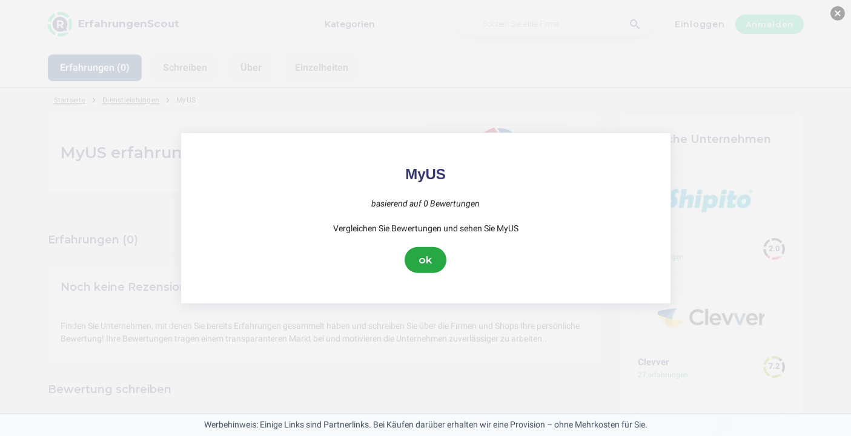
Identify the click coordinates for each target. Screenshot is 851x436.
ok (426, 260)
